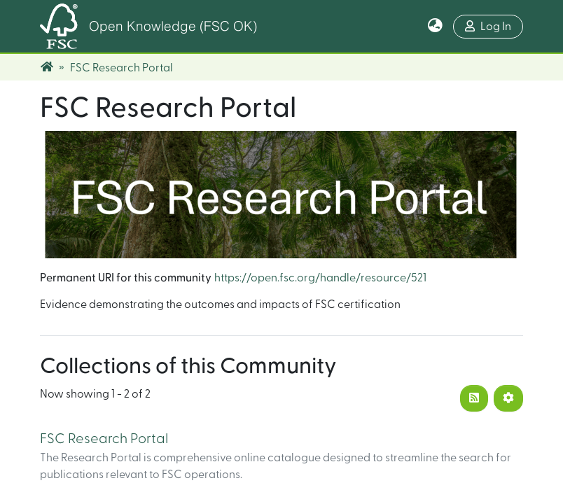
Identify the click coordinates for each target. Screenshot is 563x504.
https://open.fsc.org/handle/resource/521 (320, 278)
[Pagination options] (508, 398)
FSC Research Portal (104, 439)
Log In (488, 26)
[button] (435, 26)
